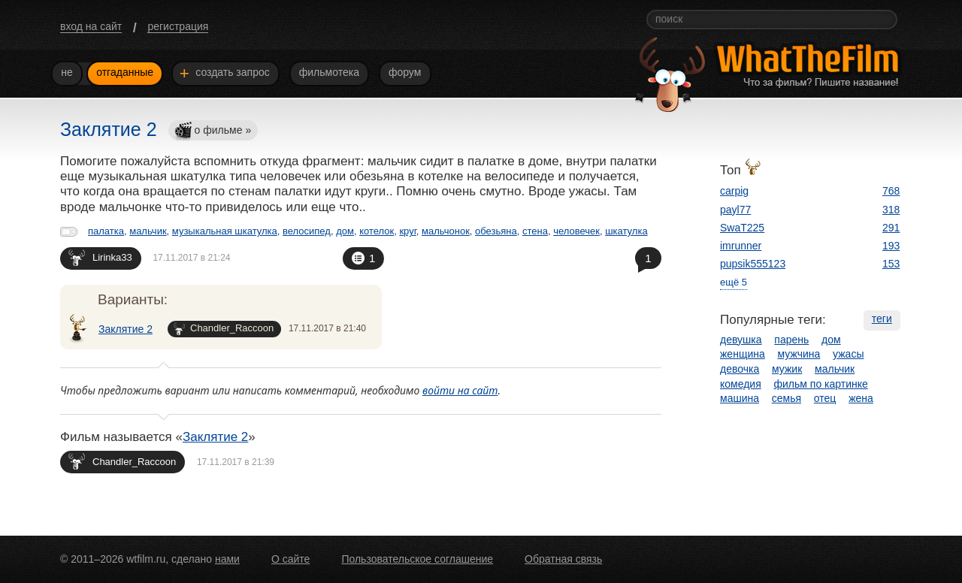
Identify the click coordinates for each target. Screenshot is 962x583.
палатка (106, 231)
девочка (739, 369)
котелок (376, 231)
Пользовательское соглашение (417, 559)
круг (407, 231)
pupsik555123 (752, 264)
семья (786, 398)
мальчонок (446, 231)
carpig (734, 191)
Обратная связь (563, 559)
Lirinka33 (100, 257)
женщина (742, 354)
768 (891, 191)
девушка (741, 340)
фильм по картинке (821, 384)
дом (345, 231)
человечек (576, 231)
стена (535, 231)
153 (891, 264)
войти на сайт (460, 390)
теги (882, 319)
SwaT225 (742, 228)
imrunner (740, 246)
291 (891, 228)
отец (825, 398)
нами (227, 559)
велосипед (307, 231)
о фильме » (213, 131)
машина (739, 398)
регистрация (177, 26)
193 (891, 246)
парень (791, 340)
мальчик (147, 231)
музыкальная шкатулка (224, 231)
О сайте (290, 559)
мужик (787, 369)
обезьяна (496, 231)
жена (861, 398)
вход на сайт (91, 26)
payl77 (735, 210)
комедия (740, 384)
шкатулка (626, 231)
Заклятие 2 (125, 329)
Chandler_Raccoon (224, 328)
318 (891, 210)
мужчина (799, 354)
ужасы (848, 354)
